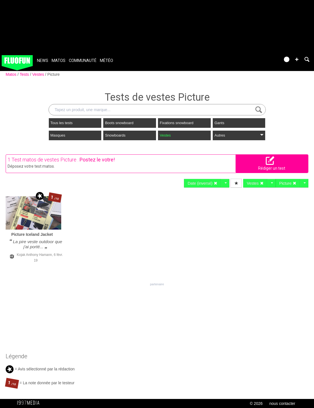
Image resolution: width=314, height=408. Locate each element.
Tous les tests (61, 123)
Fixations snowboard (176, 123)
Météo (106, 60)
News (42, 60)
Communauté (82, 60)
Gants (219, 123)
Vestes (38, 74)
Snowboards (115, 135)
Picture (53, 74)
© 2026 (256, 403)
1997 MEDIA (30, 403)
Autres (239, 135)
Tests (25, 74)
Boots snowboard (119, 123)
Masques (57, 135)
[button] (297, 59)
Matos (58, 60)
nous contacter (282, 403)
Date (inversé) (203, 183)
